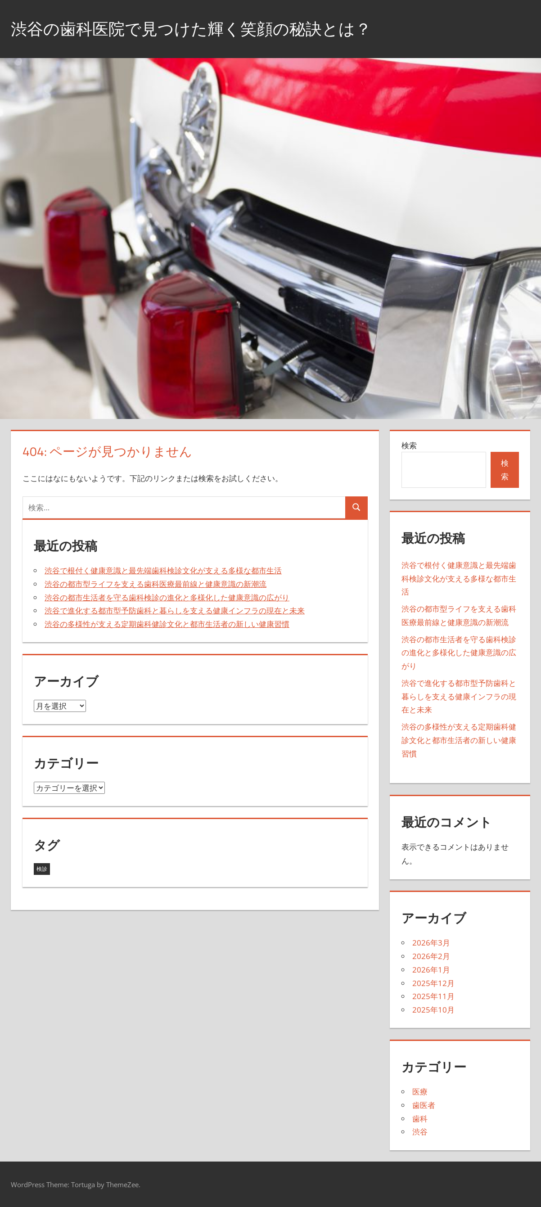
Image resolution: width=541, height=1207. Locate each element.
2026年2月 (431, 956)
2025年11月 (433, 996)
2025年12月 (433, 983)
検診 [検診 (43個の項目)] (41, 869)
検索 (409, 445)
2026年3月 (431, 942)
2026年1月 (431, 969)
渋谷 (420, 1131)
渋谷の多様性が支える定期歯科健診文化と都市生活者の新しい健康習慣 (167, 624)
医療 (420, 1091)
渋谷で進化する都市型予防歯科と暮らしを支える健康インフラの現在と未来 (175, 610)
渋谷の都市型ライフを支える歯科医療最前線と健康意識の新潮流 (155, 584)
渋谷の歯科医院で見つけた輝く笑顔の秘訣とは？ (191, 28)
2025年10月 (433, 1009)
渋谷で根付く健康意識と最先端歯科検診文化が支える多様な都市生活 (163, 570)
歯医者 (423, 1105)
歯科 (420, 1118)
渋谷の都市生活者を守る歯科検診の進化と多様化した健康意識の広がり (167, 597)
